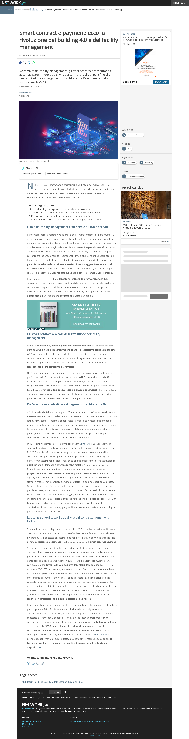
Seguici (55, 692)
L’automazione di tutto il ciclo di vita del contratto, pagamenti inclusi (64, 219)
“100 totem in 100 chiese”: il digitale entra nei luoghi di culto (52, 682)
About (24, 697)
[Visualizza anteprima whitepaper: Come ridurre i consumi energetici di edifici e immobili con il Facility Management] (146, 63)
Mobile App (118, 9)
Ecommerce (100, 9)
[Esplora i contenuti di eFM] (127, 148)
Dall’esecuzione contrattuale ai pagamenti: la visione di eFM (59, 216)
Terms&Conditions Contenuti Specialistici (89, 697)
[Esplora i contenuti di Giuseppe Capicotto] (133, 134)
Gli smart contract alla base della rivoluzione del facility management (64, 212)
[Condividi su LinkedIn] (29, 62)
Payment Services (87, 9)
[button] (7, 10)
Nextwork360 (27, 708)
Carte (109, 9)
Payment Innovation (70, 9)
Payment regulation (53, 9)
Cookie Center (112, 697)
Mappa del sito (94, 736)
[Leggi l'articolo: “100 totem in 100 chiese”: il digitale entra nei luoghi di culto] (146, 217)
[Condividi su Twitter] (25, 62)
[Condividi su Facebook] (20, 62)
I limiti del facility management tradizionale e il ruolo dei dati (60, 209)
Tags (38, 697)
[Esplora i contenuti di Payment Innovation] (134, 176)
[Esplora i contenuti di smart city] (147, 162)
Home (22, 55)
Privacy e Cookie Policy (61, 697)
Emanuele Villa (25, 92)
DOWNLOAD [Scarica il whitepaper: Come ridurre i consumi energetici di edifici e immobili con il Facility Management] (161, 81)
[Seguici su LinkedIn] (65, 692)
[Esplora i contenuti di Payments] (130, 162)
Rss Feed (46, 697)
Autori (31, 697)
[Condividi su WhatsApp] (33, 62)
